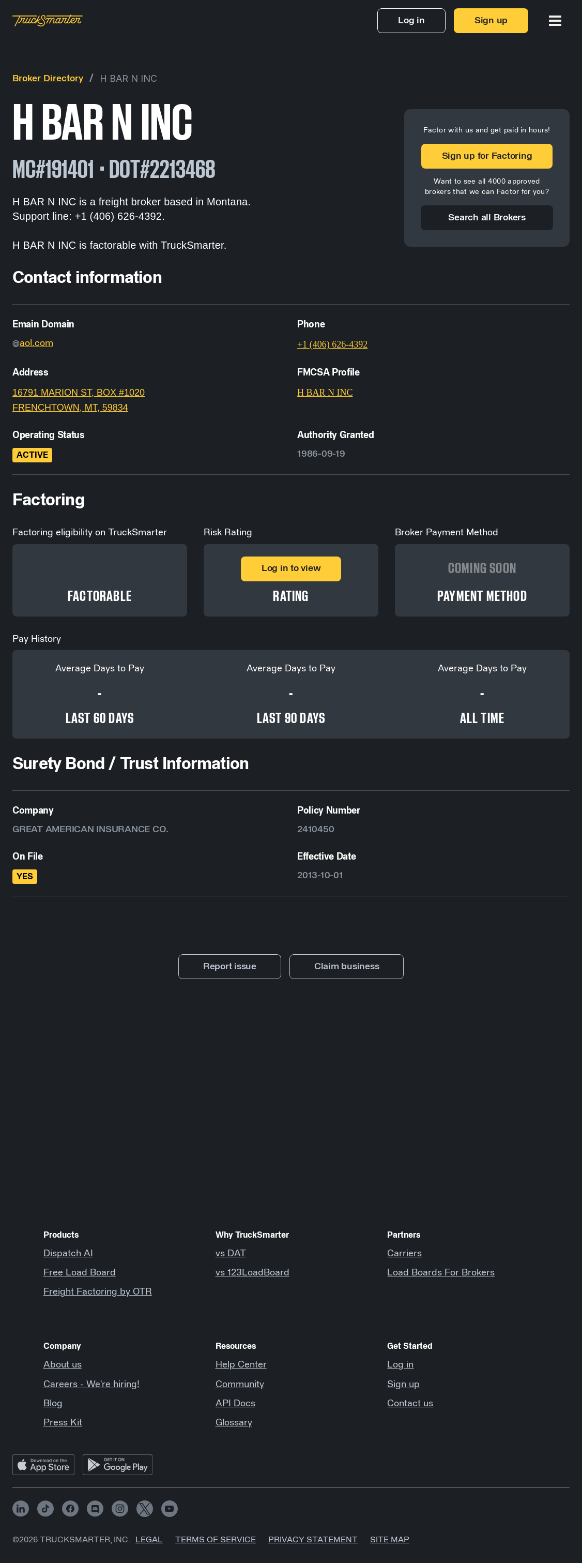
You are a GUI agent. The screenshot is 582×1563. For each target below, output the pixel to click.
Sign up (403, 1384)
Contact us (410, 1403)
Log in (400, 1365)
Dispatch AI (68, 1253)
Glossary (234, 1422)
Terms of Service (215, 1540)
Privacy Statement (313, 1540)
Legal (149, 1540)
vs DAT (231, 1253)
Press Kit (62, 1422)
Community (240, 1384)
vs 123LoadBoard (252, 1273)
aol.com (36, 343)
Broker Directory (47, 78)
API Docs (235, 1403)
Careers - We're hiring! (91, 1384)
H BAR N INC (128, 78)
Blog (53, 1403)
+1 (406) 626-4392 (332, 344)
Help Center (241, 1365)
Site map (389, 1540)
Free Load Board (79, 1273)
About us (62, 1365)
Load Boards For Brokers (441, 1273)
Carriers (404, 1253)
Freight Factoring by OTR (97, 1292)
